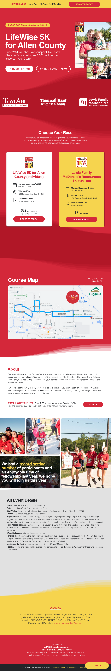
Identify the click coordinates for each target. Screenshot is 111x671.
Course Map (23, 280)
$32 (24, 210)
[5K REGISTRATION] (19, 69)
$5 (77, 213)
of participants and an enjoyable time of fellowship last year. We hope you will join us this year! (28, 474)
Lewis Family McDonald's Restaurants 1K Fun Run (82, 177)
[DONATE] (93, 404)
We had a (10, 463)
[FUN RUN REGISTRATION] (53, 69)
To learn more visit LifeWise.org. (68, 623)
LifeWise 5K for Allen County (35, 41)
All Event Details (22, 500)
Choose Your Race (55, 132)
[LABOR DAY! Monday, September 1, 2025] (27, 25)
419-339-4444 (72, 667)
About (13, 369)
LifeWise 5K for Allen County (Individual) (29, 175)
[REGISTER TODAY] (29, 219)
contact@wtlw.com (67, 522)
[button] (55, 608)
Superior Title (97, 281)
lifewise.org (84, 667)
